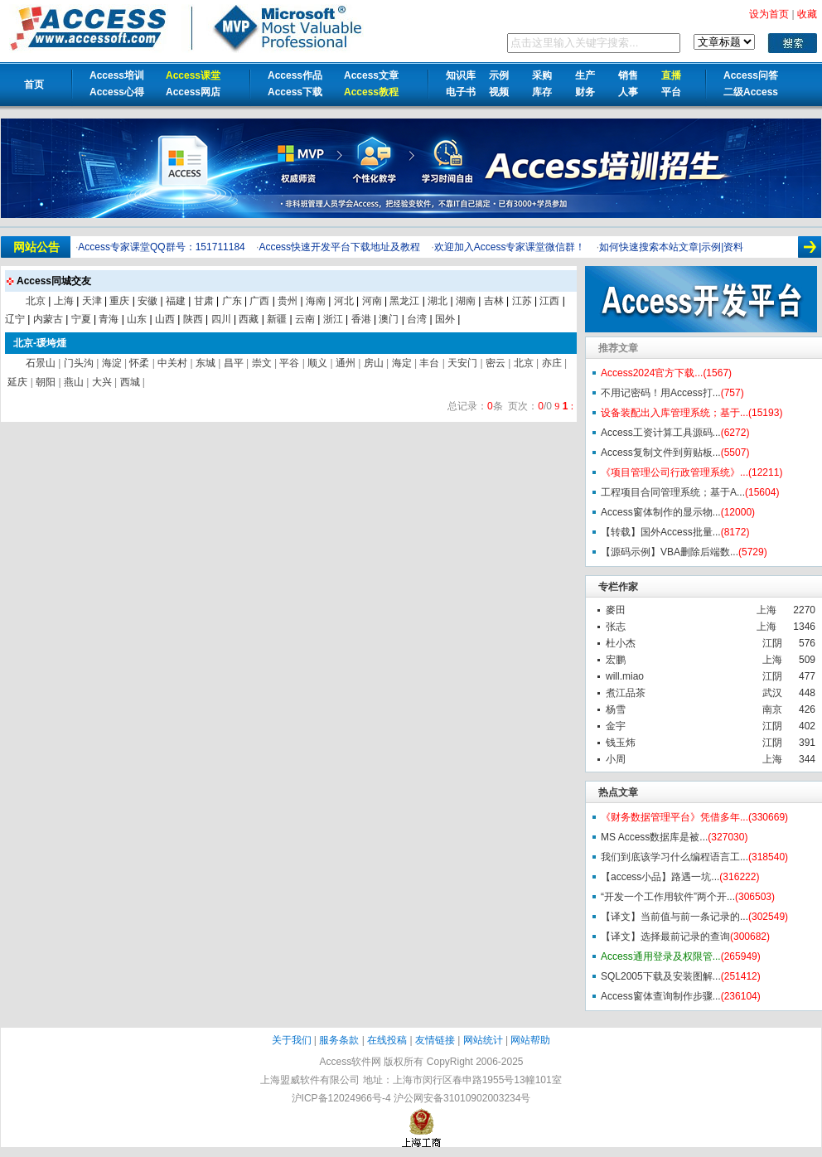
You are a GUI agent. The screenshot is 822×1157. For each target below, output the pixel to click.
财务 (585, 92)
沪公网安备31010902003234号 (462, 1098)
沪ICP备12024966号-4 (341, 1098)
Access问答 (750, 75)
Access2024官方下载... (652, 373)
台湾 (417, 319)
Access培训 (116, 75)
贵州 (287, 301)
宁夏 (81, 319)
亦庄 (552, 363)
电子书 (461, 92)
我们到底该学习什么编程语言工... (674, 857)
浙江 (333, 319)
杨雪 (616, 709)
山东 (137, 319)
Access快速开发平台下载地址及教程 (339, 247)
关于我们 (292, 1040)
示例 (499, 75)
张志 (616, 626)
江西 (549, 301)
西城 (130, 382)
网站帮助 (530, 1040)
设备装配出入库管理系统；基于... (674, 413)
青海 (108, 319)
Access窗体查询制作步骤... (661, 996)
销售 (628, 75)
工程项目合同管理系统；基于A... (673, 492)
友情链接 (435, 1040)
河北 (344, 301)
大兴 (102, 382)
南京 (772, 709)
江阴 (772, 643)
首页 (34, 84)
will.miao (625, 676)
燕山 (74, 382)
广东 (232, 301)
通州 (345, 363)
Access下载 (295, 92)
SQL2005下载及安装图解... (661, 976)
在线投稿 (387, 1040)
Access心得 (116, 92)
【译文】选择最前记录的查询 (665, 936)
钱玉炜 (621, 742)
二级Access (750, 92)
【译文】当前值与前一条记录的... (674, 916)
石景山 (41, 363)
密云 (495, 363)
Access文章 (371, 75)
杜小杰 (621, 643)
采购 (542, 75)
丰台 (429, 363)
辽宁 (15, 319)
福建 (176, 301)
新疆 (277, 319)
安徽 (147, 301)
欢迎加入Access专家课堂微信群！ (510, 247)
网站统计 (483, 1040)
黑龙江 (404, 301)
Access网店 (193, 92)
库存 (542, 92)
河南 (372, 301)
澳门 (389, 319)
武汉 (772, 693)
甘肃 (204, 301)
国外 (445, 319)
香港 (361, 319)
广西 (259, 301)
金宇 (616, 726)
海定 (402, 363)
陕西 (193, 319)
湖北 (437, 301)
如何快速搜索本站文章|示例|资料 (671, 247)
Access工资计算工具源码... (661, 432)
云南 (305, 319)
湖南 (466, 301)
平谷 (289, 363)
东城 (205, 363)
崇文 (262, 363)
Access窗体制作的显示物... (661, 512)
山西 (165, 319)
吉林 (494, 301)
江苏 (522, 301)
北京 (36, 301)
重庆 (119, 301)
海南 (316, 301)
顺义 (317, 363)
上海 (766, 610)
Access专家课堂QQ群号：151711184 (161, 247)
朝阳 (46, 382)
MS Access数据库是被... (654, 837)
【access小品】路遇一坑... (660, 877)
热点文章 (618, 792)
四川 (221, 319)
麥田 (616, 610)
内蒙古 (48, 319)
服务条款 (339, 1040)
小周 (616, 759)
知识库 (461, 75)
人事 (628, 92)
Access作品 (295, 75)
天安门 (462, 363)
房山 (374, 363)
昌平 (234, 363)
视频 (499, 92)
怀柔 (139, 363)
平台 (671, 92)
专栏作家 (618, 587)
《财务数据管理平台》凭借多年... (674, 817)
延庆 (17, 382)
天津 (92, 301)
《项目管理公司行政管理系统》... (674, 472)
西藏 (249, 319)
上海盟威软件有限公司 (310, 1080)
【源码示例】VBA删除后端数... (669, 552)
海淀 (112, 363)
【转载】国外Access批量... (661, 532)
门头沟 (79, 363)
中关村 (172, 363)
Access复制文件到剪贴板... (661, 452)
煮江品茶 (626, 693)
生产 (585, 75)
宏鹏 (616, 660)
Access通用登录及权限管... (661, 956)
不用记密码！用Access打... (661, 393)
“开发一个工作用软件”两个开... (668, 897)
